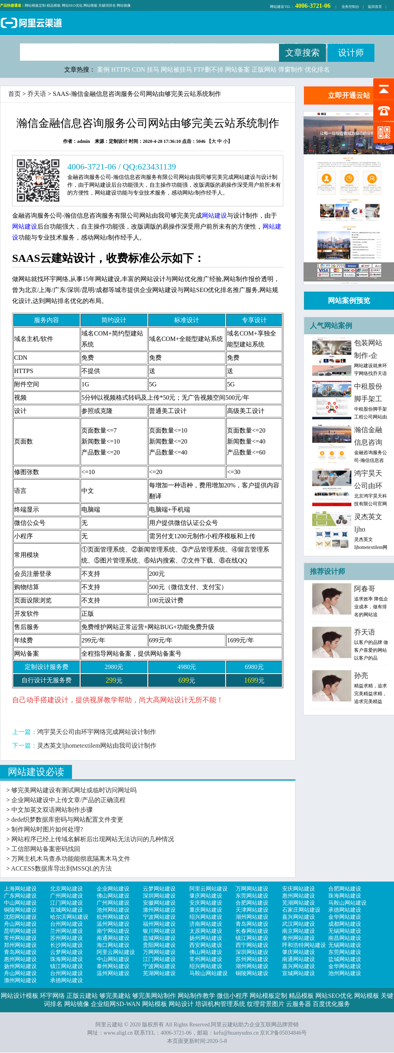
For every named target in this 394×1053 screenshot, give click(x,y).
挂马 (153, 69)
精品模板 (54, 5)
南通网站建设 (113, 938)
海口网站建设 (113, 945)
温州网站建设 (113, 924)
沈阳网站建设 (20, 917)
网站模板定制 (35, 5)
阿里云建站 (31, 23)
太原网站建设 (205, 931)
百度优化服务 (331, 1004)
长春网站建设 (252, 931)
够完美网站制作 (154, 995)
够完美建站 (115, 995)
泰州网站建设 (298, 938)
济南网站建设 (205, 924)
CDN (138, 69)
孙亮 (361, 676)
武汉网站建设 (298, 924)
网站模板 (90, 5)
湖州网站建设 (252, 917)
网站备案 (237, 69)
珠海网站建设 (344, 896)
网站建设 (277, 7)
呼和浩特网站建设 (304, 945)
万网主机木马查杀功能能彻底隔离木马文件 (70, 858)
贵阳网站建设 (159, 945)
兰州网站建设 (66, 931)
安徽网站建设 (159, 903)
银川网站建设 (159, 931)
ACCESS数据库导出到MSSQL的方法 (61, 868)
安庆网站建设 (298, 889)
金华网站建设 (344, 917)
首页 (14, 93)
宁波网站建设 (159, 917)
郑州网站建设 (20, 945)
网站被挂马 (176, 69)
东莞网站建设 (252, 896)
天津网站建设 (252, 910)
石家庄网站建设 (301, 910)
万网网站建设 (252, 889)
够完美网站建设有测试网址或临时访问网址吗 (74, 790)
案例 (103, 69)
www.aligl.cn (118, 1033)
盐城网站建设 (159, 938)
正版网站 (264, 69)
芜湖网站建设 (298, 903)
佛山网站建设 (113, 896)
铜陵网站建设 (20, 910)
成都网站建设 (344, 924)
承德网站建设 (344, 910)
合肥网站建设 (344, 889)
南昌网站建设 (344, 938)
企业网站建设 (113, 889)
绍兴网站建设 (205, 917)
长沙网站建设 (66, 945)
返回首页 (375, 7)
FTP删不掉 (208, 69)
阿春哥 (364, 589)
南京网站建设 (298, 931)
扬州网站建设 (205, 938)
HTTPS (120, 69)
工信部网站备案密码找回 (45, 849)
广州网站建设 (66, 896)
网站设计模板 (19, 995)
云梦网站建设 (159, 889)
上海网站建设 (20, 889)
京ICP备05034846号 (283, 1033)
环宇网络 (52, 995)
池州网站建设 (113, 910)
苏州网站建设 (66, 938)
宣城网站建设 (66, 910)
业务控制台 (350, 7)
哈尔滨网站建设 (69, 917)
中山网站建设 (20, 903)
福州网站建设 (159, 924)
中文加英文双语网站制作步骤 (52, 809)
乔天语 (36, 93)
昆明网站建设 (20, 931)
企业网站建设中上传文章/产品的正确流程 (68, 800)
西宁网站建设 (252, 945)
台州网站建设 (66, 924)
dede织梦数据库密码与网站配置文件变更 (67, 819)
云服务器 (298, 1004)
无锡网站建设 (344, 931)
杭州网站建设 (113, 917)
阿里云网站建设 (208, 889)
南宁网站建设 (113, 931)
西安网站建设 (205, 945)
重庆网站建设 (205, 910)
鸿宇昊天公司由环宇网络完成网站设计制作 (96, 731)
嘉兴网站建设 (298, 917)
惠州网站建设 (298, 896)
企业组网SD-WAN (115, 1004)
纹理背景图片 (265, 1004)
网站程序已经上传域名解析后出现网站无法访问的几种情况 (92, 839)
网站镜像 (124, 5)
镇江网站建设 (252, 938)
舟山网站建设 (20, 924)
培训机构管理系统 (220, 1004)
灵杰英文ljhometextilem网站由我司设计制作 (97, 745)
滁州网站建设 (159, 910)
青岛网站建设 (252, 924)
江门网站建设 (66, 903)
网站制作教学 (196, 995)
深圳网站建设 (159, 896)
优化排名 (317, 69)
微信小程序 (232, 995)
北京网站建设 (66, 889)
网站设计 (181, 1004)
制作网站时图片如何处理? (47, 829)
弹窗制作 (290, 69)
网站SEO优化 (72, 5)
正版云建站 (82, 995)
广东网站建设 (20, 896)
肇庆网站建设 (205, 896)
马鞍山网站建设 (347, 903)
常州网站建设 (20, 938)
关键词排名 (107, 5)
